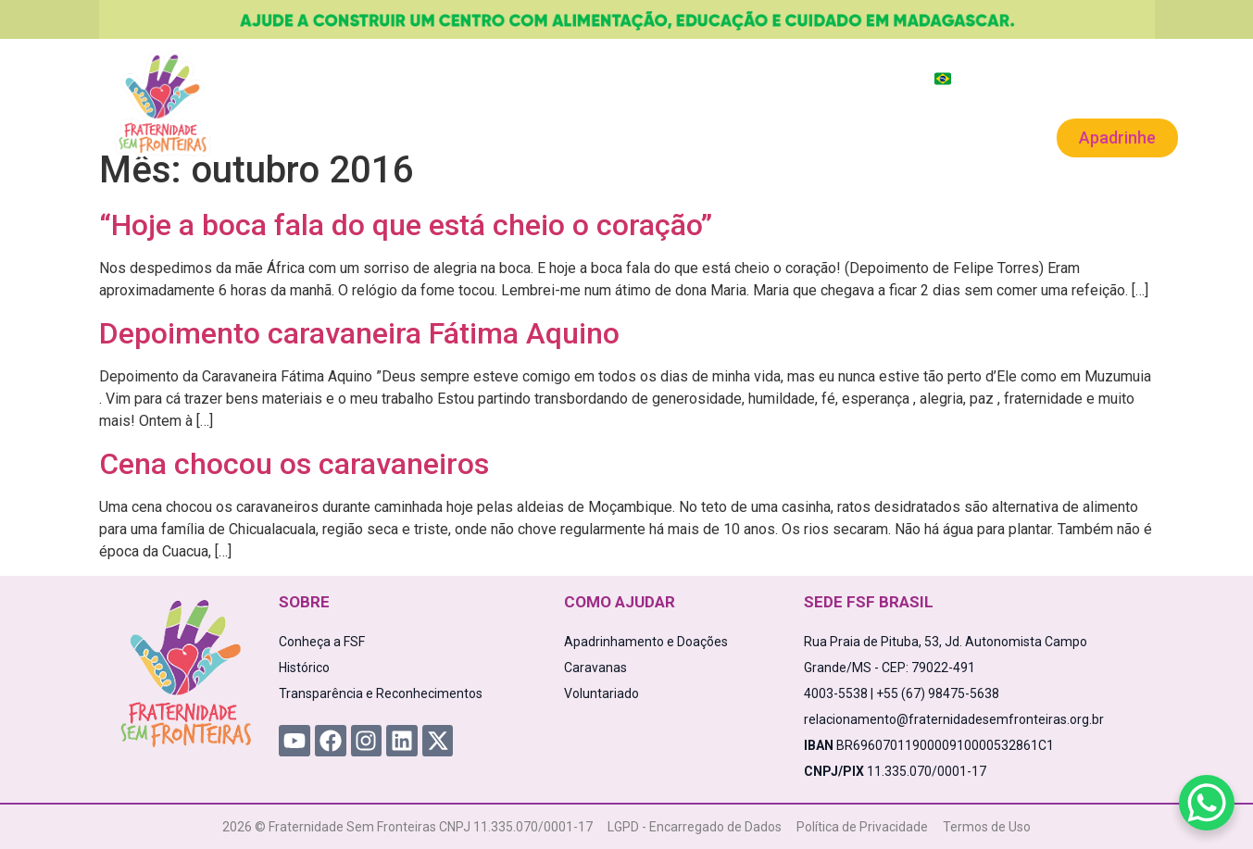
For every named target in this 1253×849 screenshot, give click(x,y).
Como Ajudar (509, 136)
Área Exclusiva (1129, 78)
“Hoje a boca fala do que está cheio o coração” (405, 225)
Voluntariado (849, 135)
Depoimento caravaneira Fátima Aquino (359, 333)
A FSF (308, 136)
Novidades (624, 135)
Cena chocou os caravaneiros (294, 463)
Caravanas (729, 136)
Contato (954, 135)
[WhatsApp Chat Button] (1206, 802)
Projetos (392, 136)
